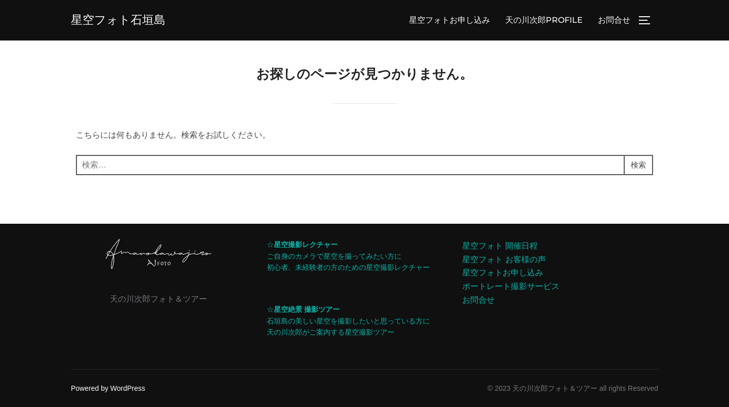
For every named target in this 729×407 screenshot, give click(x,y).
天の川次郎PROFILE (544, 20)
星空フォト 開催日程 (499, 245)
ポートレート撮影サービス (510, 286)
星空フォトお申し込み (449, 20)
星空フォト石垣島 (120, 20)
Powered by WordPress (108, 388)
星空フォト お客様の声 (503, 259)
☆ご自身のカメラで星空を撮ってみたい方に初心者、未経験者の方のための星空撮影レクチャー (348, 255)
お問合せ (614, 20)
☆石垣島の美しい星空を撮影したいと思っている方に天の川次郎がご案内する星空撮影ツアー (348, 320)
